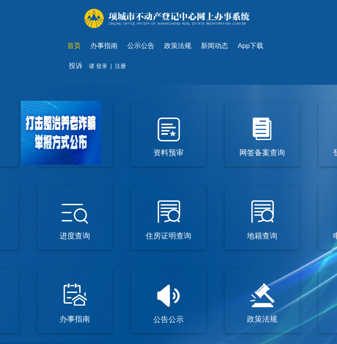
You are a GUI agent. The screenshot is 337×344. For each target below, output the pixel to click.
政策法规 (177, 46)
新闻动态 (214, 46)
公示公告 (140, 46)
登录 (100, 66)
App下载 (250, 46)
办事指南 (104, 46)
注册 (120, 66)
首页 (74, 46)
